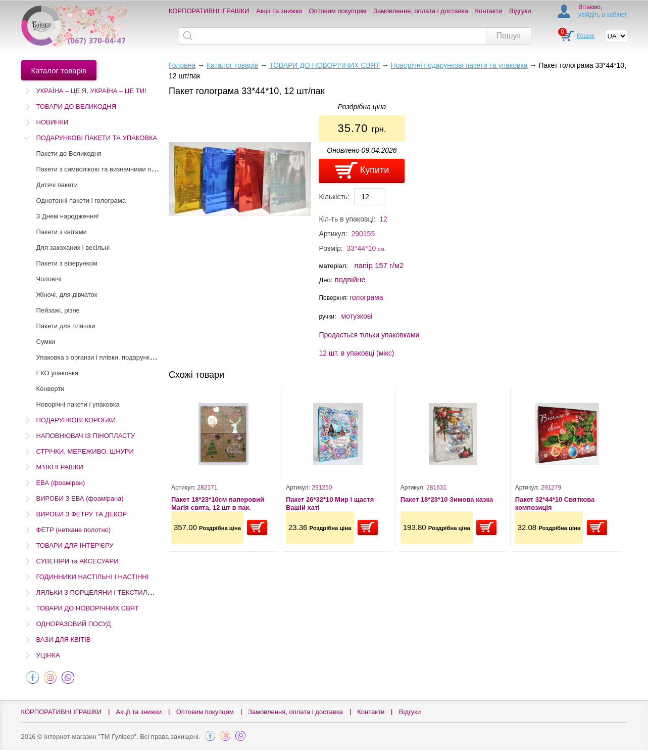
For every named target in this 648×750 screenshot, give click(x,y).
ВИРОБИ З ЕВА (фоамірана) (80, 498)
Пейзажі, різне (58, 310)
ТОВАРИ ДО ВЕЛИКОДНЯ (76, 106)
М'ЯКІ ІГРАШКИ (59, 467)
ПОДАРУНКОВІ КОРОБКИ (76, 420)
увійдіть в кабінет (602, 14)
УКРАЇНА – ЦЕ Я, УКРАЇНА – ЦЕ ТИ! (91, 91)
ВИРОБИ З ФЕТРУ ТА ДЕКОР (81, 514)
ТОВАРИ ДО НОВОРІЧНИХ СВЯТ (87, 608)
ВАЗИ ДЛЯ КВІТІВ (63, 639)
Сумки (46, 341)
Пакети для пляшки (65, 326)
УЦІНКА (48, 655)
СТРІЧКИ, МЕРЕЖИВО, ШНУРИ (85, 451)
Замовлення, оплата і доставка (420, 11)
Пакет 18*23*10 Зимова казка (447, 499)
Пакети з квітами (61, 232)
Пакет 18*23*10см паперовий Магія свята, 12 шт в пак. (217, 503)
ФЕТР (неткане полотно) (73, 530)
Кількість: (334, 196)
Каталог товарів (232, 65)
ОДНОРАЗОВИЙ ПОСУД (73, 624)
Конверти (50, 388)
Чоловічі (49, 279)
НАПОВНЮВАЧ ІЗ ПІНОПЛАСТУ (85, 435)
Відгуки (520, 11)
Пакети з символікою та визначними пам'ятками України (121, 169)
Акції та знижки (279, 11)
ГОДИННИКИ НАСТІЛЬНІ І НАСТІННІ (92, 577)
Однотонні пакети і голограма (81, 200)
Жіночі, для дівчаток (66, 294)
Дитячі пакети (57, 185)
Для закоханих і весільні (73, 247)
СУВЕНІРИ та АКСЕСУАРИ (77, 561)
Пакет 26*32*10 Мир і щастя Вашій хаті (330, 503)
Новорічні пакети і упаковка (78, 404)
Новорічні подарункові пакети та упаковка (459, 65)
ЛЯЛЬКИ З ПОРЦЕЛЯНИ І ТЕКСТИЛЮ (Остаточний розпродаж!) (134, 592)
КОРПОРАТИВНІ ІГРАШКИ (209, 11)
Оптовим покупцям (338, 11)
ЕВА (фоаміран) (60, 483)
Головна (182, 65)
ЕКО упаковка (57, 373)
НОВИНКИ (52, 122)
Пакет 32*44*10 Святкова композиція (555, 503)
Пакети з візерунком (66, 263)
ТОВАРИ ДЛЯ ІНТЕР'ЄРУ (75, 545)
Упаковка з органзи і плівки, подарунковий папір (109, 357)
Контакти (488, 11)
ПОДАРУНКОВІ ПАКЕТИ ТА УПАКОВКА (97, 138)
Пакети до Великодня (69, 153)
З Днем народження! (67, 216)
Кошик (585, 36)
